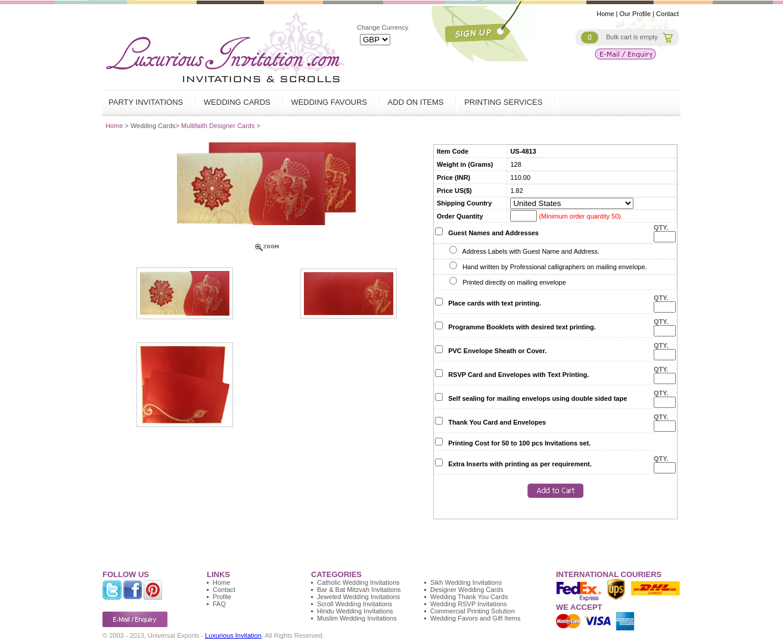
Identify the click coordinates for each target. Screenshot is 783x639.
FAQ (219, 603)
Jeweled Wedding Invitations (358, 596)
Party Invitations (147, 102)
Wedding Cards (239, 102)
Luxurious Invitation (233, 635)
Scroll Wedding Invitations (354, 603)
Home (605, 13)
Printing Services (504, 102)
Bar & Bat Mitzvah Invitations (359, 589)
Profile (222, 596)
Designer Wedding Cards (467, 589)
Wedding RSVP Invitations (468, 603)
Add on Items (417, 102)
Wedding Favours (330, 102)
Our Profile (635, 13)
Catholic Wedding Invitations (358, 582)
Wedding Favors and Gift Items (475, 618)
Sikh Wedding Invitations (466, 582)
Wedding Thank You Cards (469, 596)
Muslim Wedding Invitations (357, 618)
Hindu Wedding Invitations (355, 611)
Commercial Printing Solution (472, 611)
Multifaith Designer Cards (219, 125)
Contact (667, 13)
